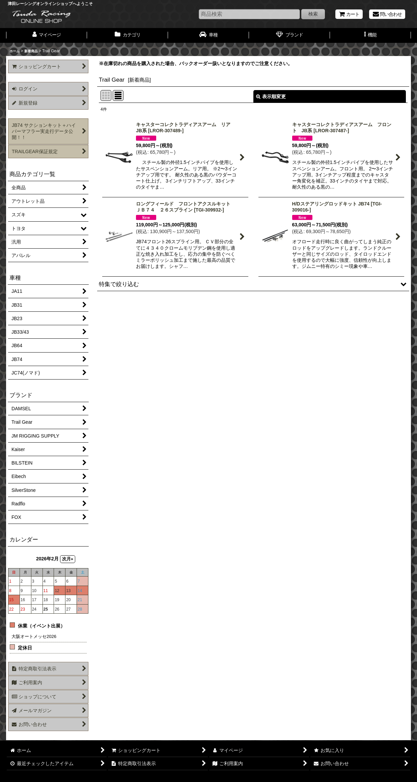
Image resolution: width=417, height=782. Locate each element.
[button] (370, 35)
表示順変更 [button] (271, 96)
